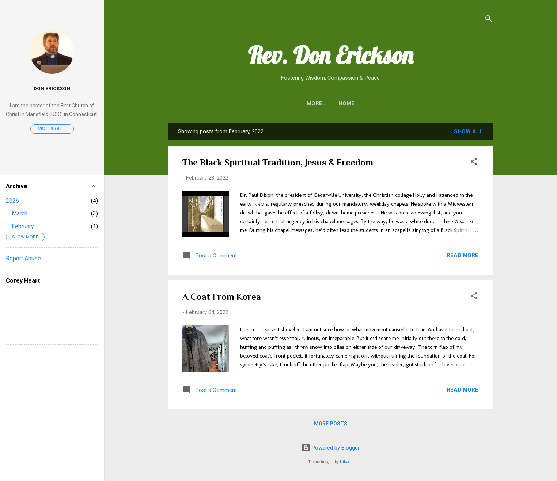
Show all (468, 131)
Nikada (346, 461)
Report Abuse (23, 258)
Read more (462, 255)
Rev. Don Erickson (330, 55)
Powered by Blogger (331, 447)
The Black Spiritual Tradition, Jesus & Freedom (277, 162)
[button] (474, 162)
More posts (330, 424)
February (23, 226)
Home (330, 103)
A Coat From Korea (221, 296)
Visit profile (52, 128)
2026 (12, 200)
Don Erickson (52, 88)
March (19, 213)
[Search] (488, 20)
